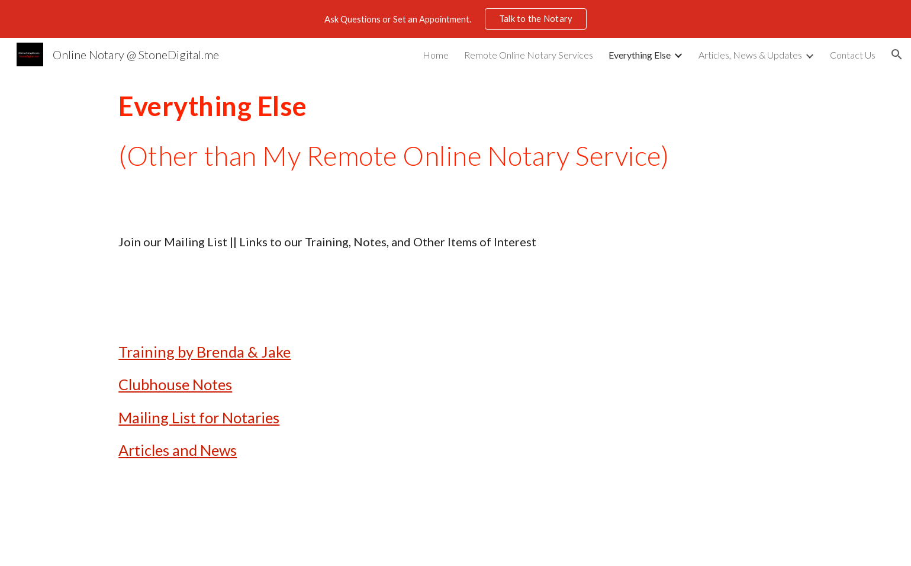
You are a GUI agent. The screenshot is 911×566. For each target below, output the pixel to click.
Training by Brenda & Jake (204, 352)
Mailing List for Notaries (198, 417)
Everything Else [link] (640, 54)
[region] (455, 19)
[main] (455, 131)
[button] (897, 54)
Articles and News (177, 450)
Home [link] (436, 54)
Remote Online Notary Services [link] (528, 54)
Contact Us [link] (852, 54)
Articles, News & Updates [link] (750, 54)
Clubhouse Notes (175, 384)
